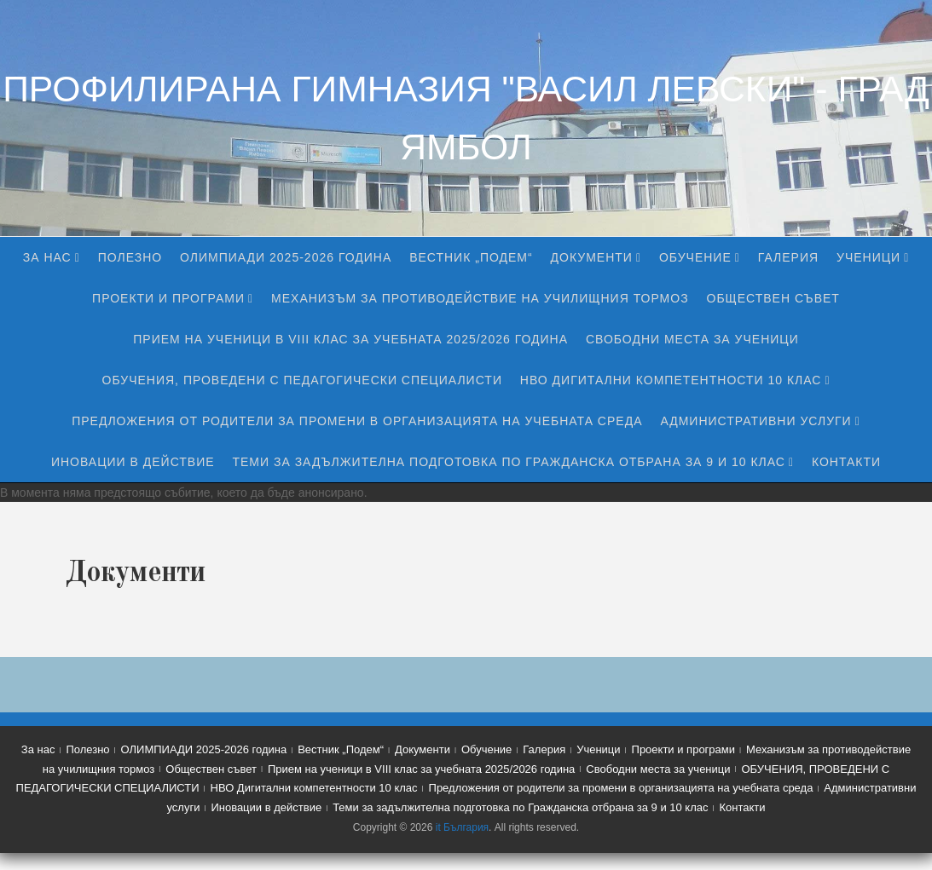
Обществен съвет (773, 298)
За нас (47, 257)
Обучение (695, 257)
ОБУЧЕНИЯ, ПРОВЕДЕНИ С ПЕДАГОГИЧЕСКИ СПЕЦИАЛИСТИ (302, 380)
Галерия (788, 257)
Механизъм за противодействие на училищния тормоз (480, 298)
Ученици (868, 257)
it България (462, 827)
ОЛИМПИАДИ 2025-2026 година (285, 257)
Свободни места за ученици (692, 339)
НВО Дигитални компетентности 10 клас (671, 380)
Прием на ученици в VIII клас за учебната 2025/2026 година (350, 339)
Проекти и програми (168, 298)
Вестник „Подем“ (471, 257)
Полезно (130, 257)
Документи (592, 257)
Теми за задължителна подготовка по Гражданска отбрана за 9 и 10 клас (508, 462)
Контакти (846, 462)
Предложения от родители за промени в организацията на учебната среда (357, 421)
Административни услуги (755, 421)
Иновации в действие (133, 462)
